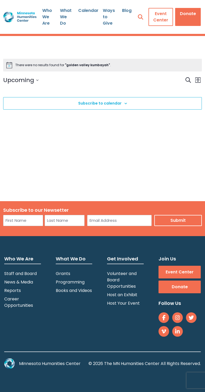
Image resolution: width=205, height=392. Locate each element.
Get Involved (122, 258)
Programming (70, 282)
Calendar (88, 10)
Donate (188, 14)
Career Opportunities (18, 302)
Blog (127, 10)
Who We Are (47, 16)
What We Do (66, 16)
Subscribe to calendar (100, 103)
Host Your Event (123, 303)
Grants (63, 274)
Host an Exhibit (122, 295)
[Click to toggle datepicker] (21, 80)
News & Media (18, 282)
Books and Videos (74, 290)
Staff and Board (20, 274)
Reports (12, 290)
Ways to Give (109, 16)
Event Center (160, 17)
